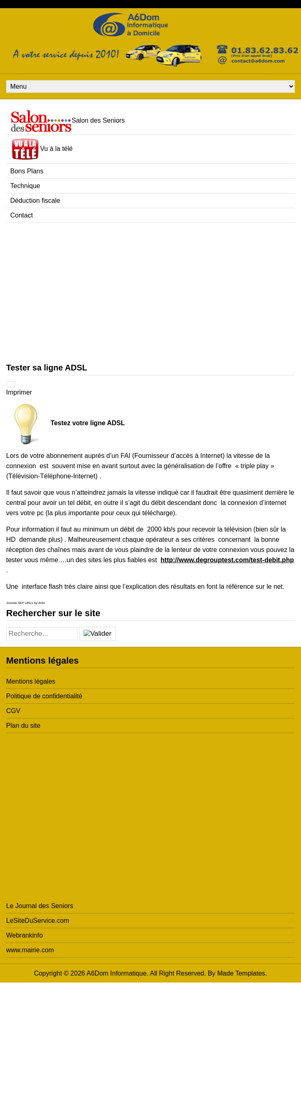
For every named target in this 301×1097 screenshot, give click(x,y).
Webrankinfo (24, 935)
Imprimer (19, 392)
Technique (25, 185)
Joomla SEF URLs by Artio (25, 603)
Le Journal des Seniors (39, 905)
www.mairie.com (30, 950)
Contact (21, 215)
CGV (13, 710)
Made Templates (241, 973)
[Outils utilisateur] (10, 384)
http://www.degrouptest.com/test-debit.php (227, 559)
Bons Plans (26, 171)
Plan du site (23, 725)
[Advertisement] (77, 293)
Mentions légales (30, 681)
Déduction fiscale (35, 200)
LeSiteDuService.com (37, 920)
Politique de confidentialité (44, 696)
